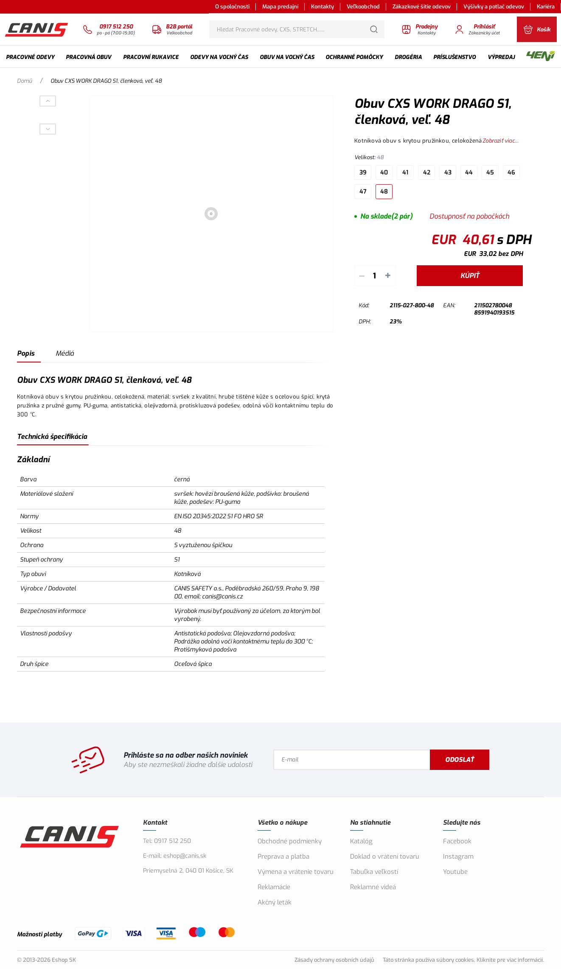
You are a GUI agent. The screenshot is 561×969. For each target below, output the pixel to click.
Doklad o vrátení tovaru (384, 856)
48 (384, 192)
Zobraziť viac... (500, 140)
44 (469, 173)
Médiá (65, 353)
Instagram (458, 856)
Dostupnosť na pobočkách (469, 216)
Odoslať (460, 760)
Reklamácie (274, 887)
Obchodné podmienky (290, 841)
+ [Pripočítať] (387, 275)
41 (405, 173)
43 (448, 173)
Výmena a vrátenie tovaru (296, 872)
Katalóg (361, 841)
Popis (25, 353)
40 (384, 173)
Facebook (457, 841)
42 (426, 173)
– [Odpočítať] (362, 275)
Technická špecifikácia (52, 436)
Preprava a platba (283, 856)
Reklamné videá (373, 887)
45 (490, 173)
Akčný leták (275, 902)
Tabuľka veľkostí (374, 872)
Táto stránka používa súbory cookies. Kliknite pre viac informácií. (463, 959)
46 (511, 173)
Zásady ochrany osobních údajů (334, 959)
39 (363, 173)
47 (363, 192)
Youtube (455, 872)
